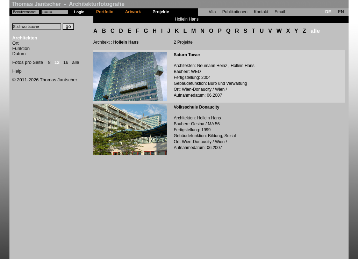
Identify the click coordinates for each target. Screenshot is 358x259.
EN (341, 11)
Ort (15, 43)
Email (279, 11)
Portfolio (104, 11)
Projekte (160, 11)
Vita (212, 11)
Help (17, 71)
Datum (19, 53)
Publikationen (235, 11)
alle (75, 62)
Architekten (24, 37)
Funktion (21, 48)
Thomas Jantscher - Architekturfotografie (68, 4)
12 (57, 62)
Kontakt (261, 11)
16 (65, 62)
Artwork (133, 11)
